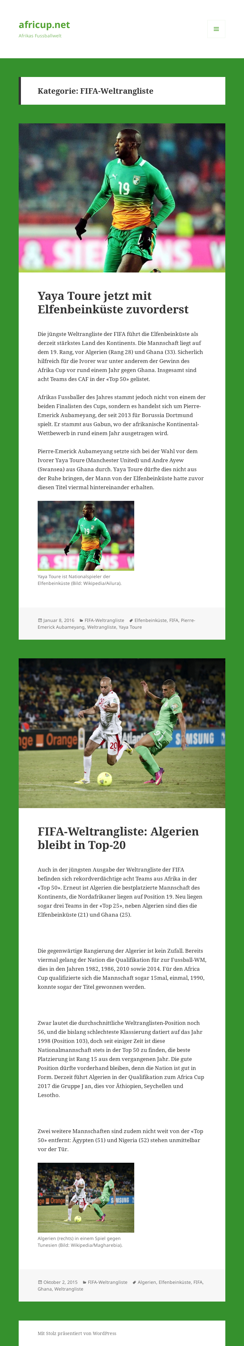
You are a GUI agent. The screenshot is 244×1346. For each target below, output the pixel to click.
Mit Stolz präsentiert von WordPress (77, 1333)
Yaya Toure (130, 627)
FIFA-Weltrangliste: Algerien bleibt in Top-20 (118, 838)
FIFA (173, 620)
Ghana (45, 1289)
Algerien (147, 1282)
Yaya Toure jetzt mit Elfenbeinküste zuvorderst (113, 302)
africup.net (44, 24)
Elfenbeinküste (151, 620)
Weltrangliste (101, 627)
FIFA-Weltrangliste (104, 620)
